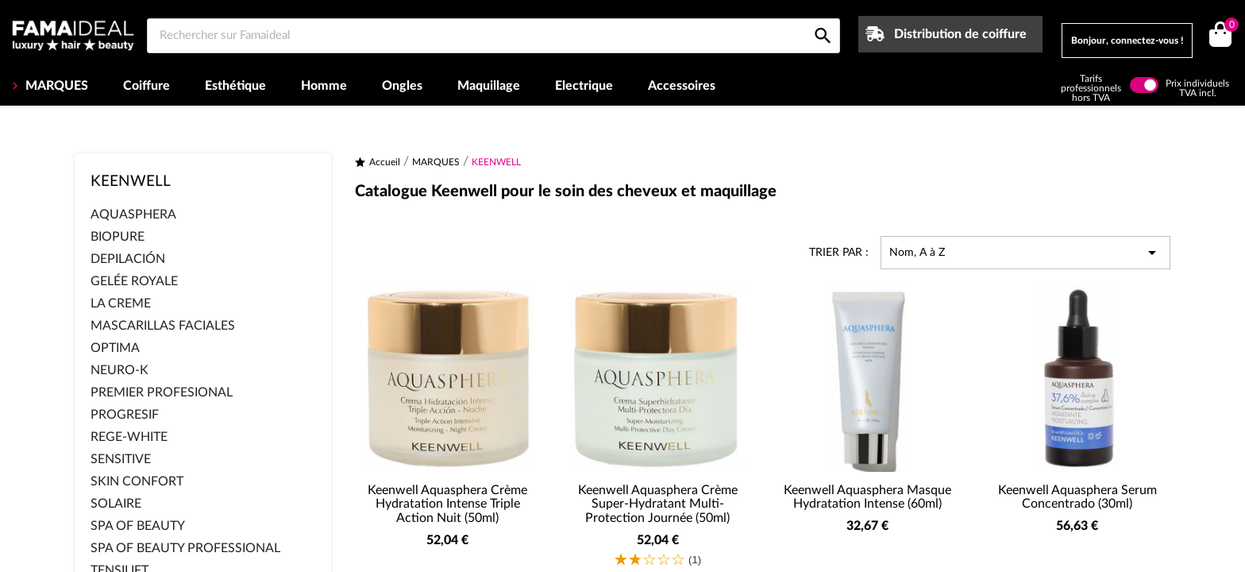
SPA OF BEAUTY (138, 526)
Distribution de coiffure (960, 34)
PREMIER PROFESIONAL (162, 392)
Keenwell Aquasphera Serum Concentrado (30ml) (1077, 497)
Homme (324, 85)
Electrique (584, 85)
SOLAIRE (116, 503)
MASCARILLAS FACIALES (163, 325)
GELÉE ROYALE (134, 281)
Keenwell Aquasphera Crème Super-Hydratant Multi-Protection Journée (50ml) (658, 504)
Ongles (402, 85)
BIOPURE (118, 236)
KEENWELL (131, 181)
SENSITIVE (121, 459)
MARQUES (55, 85)
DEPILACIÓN (128, 259)
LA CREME (121, 303)
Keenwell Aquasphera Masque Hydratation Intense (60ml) (867, 497)
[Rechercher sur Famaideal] (493, 35)
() (1228, 26)
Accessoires (681, 85)
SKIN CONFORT (137, 481)
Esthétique (235, 85)
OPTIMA (115, 348)
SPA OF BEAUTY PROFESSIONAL (185, 548)
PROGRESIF (125, 414)
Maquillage (488, 85)
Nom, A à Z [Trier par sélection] (1025, 252)
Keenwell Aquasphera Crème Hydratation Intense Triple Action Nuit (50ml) (447, 504)
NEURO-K (119, 370)
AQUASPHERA (133, 214)
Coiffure (146, 85)
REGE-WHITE (129, 437)
